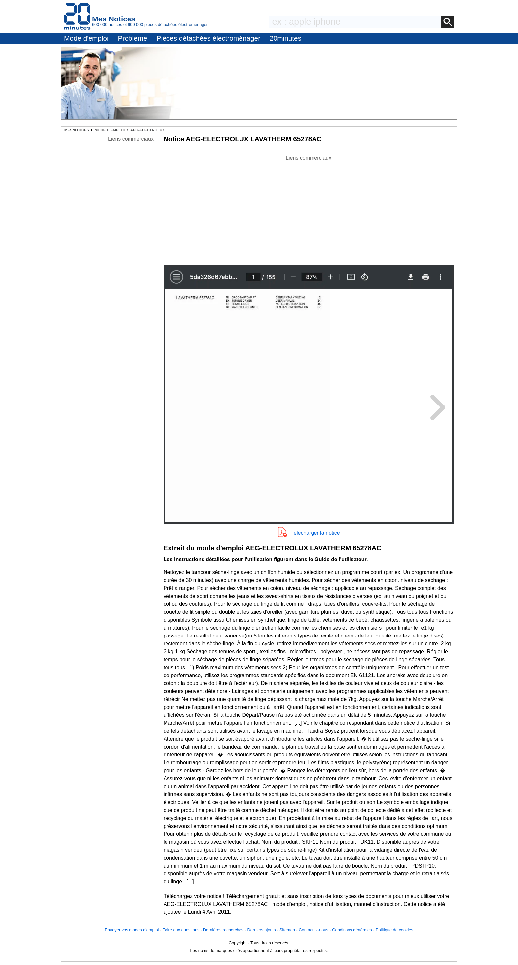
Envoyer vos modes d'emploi (132, 929)
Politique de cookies (394, 929)
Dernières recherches (223, 929)
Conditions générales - (354, 929)
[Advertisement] (308, 208)
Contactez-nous (313, 929)
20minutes (285, 38)
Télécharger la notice (315, 533)
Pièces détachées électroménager (208, 38)
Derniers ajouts (261, 929)
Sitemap (287, 929)
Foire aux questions (181, 929)
